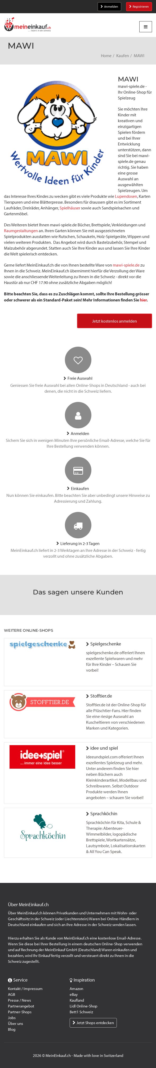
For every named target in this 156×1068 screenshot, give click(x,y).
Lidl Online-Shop (83, 1006)
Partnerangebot (21, 1006)
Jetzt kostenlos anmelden (114, 321)
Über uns (15, 1023)
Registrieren (139, 6)
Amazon (76, 988)
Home (106, 55)
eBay (74, 994)
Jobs (12, 1017)
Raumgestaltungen (21, 230)
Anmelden (109, 6)
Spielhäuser (70, 207)
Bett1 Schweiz (81, 1012)
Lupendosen (126, 196)
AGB (11, 994)
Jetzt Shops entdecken (93, 1022)
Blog (11, 1029)
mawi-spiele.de (126, 265)
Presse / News (19, 1000)
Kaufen (122, 55)
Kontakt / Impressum (25, 988)
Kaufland (77, 1000)
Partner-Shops (20, 1012)
